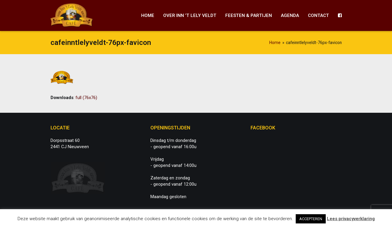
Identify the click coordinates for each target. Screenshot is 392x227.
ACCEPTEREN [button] (310, 219)
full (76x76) (86, 97)
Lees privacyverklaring (351, 218)
